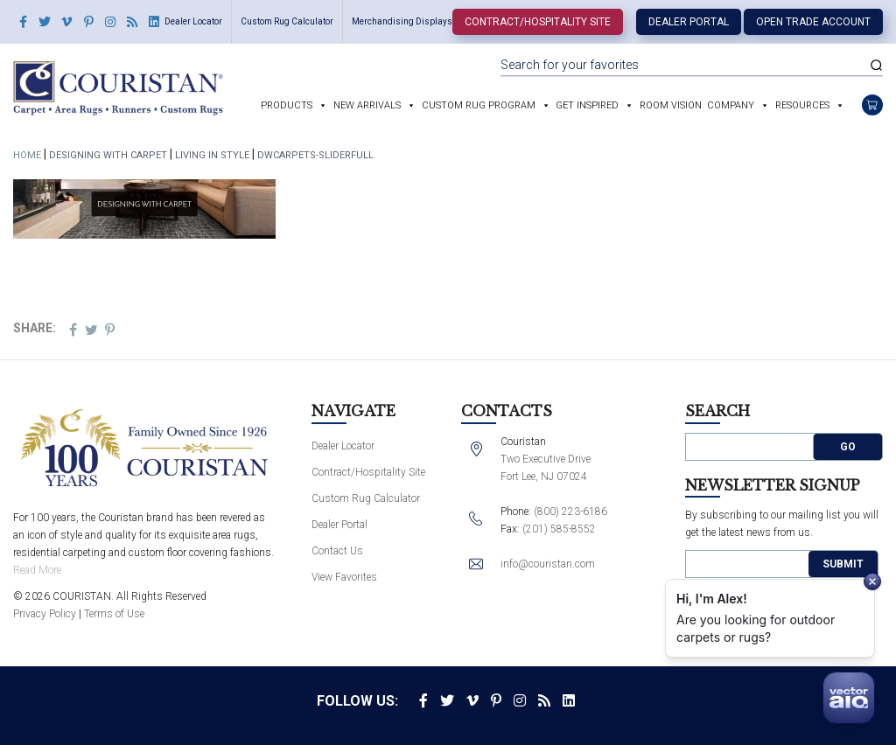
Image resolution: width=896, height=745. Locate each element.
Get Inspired (587, 105)
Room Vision (671, 105)
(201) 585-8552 (559, 529)
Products (286, 105)
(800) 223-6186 (570, 511)
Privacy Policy (44, 614)
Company (730, 105)
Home (27, 155)
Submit (843, 564)
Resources (802, 105)
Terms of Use (114, 614)
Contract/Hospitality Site (538, 22)
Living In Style (212, 155)
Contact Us (337, 551)
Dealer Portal (688, 22)
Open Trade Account (813, 22)
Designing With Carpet (108, 155)
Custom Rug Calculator (287, 21)
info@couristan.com (547, 564)
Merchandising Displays (402, 21)
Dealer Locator (193, 21)
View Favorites (344, 577)
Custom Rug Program (479, 105)
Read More (37, 570)
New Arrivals (367, 105)
